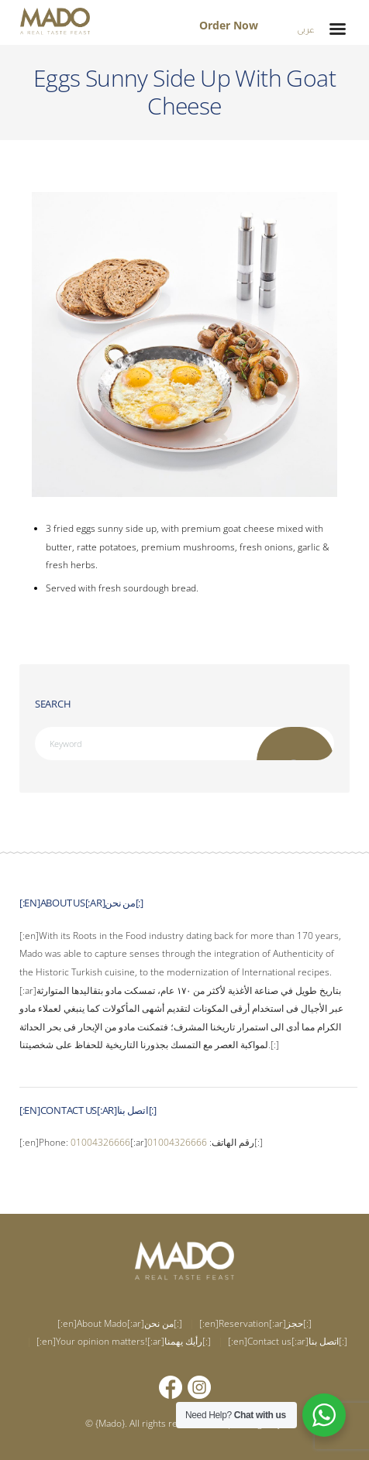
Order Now (228, 25)
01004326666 (100, 1142)
